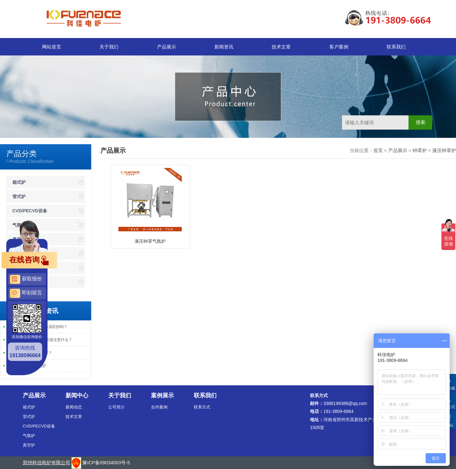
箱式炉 (19, 182)
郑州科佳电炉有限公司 (46, 462)
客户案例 (338, 46)
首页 (378, 150)
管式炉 (19, 196)
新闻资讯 (223, 46)
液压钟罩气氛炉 (150, 241)
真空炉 (29, 445)
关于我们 (108, 46)
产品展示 (166, 46)
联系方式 (202, 407)
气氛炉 (29, 435)
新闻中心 (77, 395)
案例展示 (162, 395)
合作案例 (159, 407)
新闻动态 (74, 407)
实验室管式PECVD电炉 (26, 365)
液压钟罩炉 (444, 150)
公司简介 (116, 407)
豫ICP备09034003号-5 (106, 462)
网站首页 (51, 46)
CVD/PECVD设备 (29, 210)
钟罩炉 (420, 150)
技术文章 (281, 46)
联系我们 (396, 46)
